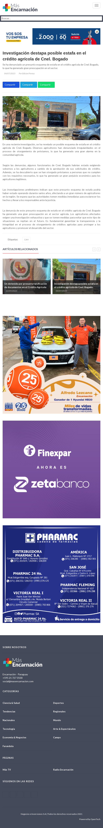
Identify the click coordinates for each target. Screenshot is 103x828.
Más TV (7, 769)
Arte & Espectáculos (64, 729)
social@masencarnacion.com (18, 681)
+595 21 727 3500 (12, 677)
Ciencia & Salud (11, 703)
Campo (57, 737)
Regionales (59, 711)
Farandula (8, 746)
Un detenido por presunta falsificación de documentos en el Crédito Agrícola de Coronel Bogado (25, 287)
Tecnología (9, 729)
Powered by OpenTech (89, 819)
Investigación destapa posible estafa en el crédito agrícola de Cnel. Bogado (44, 56)
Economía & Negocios (14, 737)
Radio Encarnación (63, 769)
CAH (26, 239)
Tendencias (9, 711)
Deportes (58, 703)
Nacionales (9, 720)
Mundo (57, 720)
